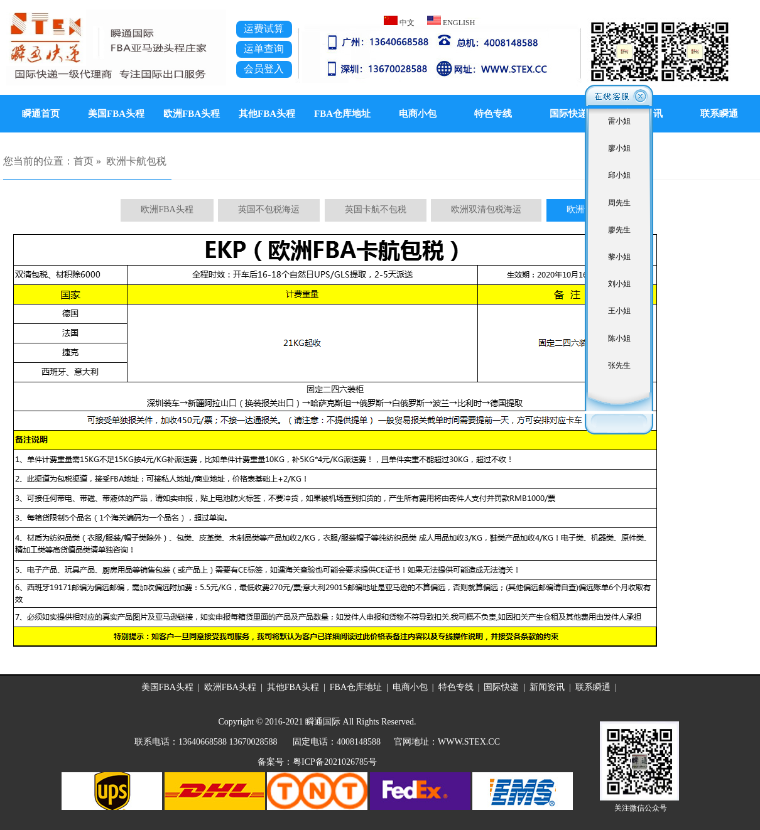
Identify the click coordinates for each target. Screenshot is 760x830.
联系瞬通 (593, 687)
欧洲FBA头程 (191, 114)
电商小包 (418, 114)
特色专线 (493, 114)
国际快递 (568, 114)
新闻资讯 (547, 687)
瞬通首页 (41, 114)
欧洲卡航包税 (136, 161)
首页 (83, 161)
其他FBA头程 (267, 114)
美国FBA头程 (116, 114)
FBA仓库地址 (342, 114)
